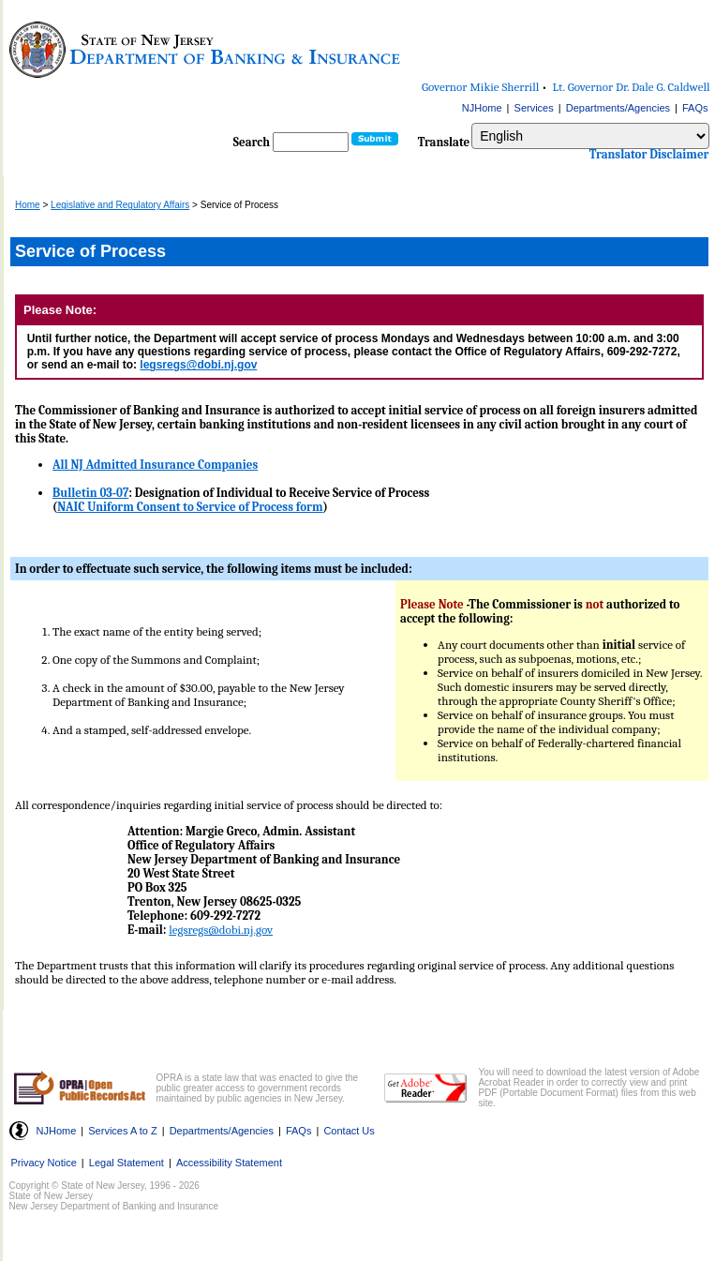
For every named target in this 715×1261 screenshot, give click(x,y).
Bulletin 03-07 (90, 493)
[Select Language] (589, 136)
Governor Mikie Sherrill (480, 87)
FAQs (695, 107)
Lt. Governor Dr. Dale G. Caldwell (631, 87)
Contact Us (348, 1130)
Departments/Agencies (618, 107)
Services (534, 107)
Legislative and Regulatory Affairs (120, 205)
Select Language (470, 122)
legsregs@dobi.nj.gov (198, 364)
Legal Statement (126, 1162)
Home (27, 205)
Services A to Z (122, 1130)
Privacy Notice (44, 1162)
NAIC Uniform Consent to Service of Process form (189, 507)
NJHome (482, 107)
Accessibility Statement (229, 1162)
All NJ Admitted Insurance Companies (155, 465)
